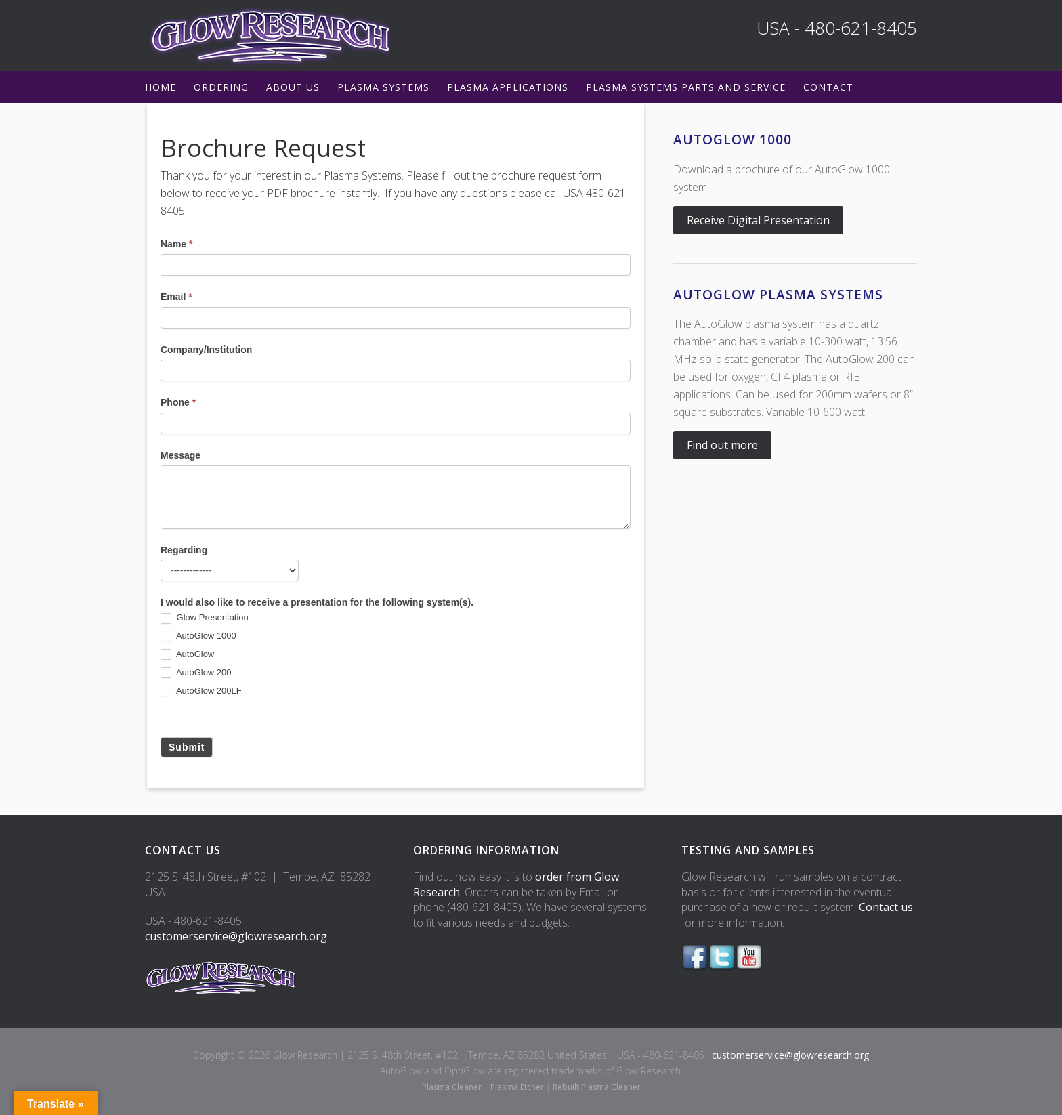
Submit (187, 747)
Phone (178, 402)
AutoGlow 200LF (201, 691)
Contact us (886, 907)
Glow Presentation (205, 618)
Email (176, 296)
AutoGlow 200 (196, 673)
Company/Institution (206, 349)
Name (176, 243)
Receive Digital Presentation (758, 220)
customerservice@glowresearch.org (236, 936)
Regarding (184, 550)
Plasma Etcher (517, 1087)
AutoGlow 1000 (198, 636)
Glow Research (267, 35)
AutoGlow (187, 654)
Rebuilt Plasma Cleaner (597, 1087)
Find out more (722, 445)
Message (180, 455)
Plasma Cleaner (452, 1087)
